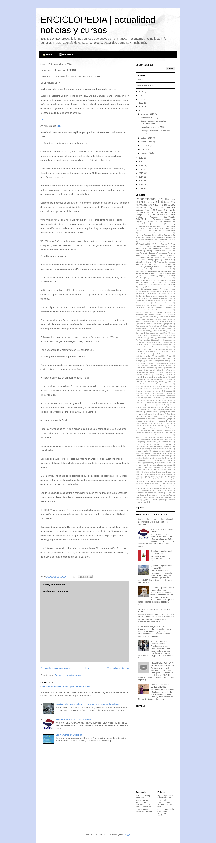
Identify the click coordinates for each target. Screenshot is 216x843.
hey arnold (161, 419)
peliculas (139, 210)
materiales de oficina (154, 235)
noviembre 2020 (148, 117)
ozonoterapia (146, 453)
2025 (141, 91)
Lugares (139, 222)
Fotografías (150, 310)
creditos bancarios (160, 377)
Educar (141, 307)
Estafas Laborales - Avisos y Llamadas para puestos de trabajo (87, 704)
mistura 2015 (170, 446)
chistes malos (161, 363)
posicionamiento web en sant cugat (159, 456)
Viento (170, 338)
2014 (141, 177)
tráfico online (167, 488)
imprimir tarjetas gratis (144, 423)
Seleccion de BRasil (143, 331)
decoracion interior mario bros (147, 386)
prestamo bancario (157, 458)
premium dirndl (141, 458)
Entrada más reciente (55, 668)
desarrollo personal (143, 388)
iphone (148, 267)
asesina (149, 354)
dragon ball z (151, 405)
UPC (144, 338)
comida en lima (155, 230)
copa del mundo (162, 207)
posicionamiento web (166, 273)
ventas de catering (151, 289)
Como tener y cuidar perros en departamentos (162, 588)
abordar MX (168, 342)
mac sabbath (151, 442)
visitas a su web (151, 500)
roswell (163, 469)
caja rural (149, 361)
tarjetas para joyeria (145, 479)
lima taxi (144, 437)
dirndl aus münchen (155, 398)
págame (169, 463)
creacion (159, 375)
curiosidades (141, 207)
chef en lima (160, 251)
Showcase (139, 333)
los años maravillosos (143, 439)
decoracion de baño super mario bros (157, 384)
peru (170, 453)
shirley (138, 472)
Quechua (142, 79)
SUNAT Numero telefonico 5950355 (74, 719)
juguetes (145, 432)
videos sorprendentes (164, 497)
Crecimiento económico (144, 300)
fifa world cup (140, 412)
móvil (140, 449)
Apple (170, 293)
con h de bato (141, 370)
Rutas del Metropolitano (162, 328)
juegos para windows (155, 430)
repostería (156, 467)
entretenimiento (158, 224)
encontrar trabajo (164, 233)
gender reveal (144, 416)
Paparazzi (168, 324)
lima (137, 437)
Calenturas (160, 239)
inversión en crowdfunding (145, 426)
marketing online (142, 269)
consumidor (170, 255)
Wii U (138, 340)
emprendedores (142, 224)
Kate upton (164, 317)
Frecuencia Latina (165, 310)
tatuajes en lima (143, 481)
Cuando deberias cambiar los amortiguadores (153, 122)
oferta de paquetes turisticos (162, 451)
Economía (171, 305)
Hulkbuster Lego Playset (144, 314)
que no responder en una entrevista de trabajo (154, 465)
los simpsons (158, 439)
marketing (171, 224)
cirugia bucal (149, 255)
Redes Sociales (161, 244)
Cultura (156, 205)
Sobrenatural (150, 333)
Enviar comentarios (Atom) (68, 675)
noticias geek (166, 271)
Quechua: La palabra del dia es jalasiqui (155, 519)
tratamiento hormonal (151, 488)
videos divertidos (148, 497)
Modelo (146, 321)
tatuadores (152, 287)
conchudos (152, 370)
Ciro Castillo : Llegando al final (151, 626)
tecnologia (171, 226)
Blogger (127, 834)
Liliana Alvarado (147, 319)
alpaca (138, 349)
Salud (152, 212)
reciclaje (138, 467)
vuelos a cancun (168, 289)
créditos (141, 382)
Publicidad (154, 217)
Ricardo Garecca (142, 328)
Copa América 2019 (151, 298)
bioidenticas (156, 248)
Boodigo (138, 296)
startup (141, 287)
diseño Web (170, 230)
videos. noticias (145, 228)
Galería (138, 312)
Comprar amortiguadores (155, 296)
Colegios (171, 239)
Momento (168, 214)
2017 (141, 165)
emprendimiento (145, 233)
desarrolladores (166, 386)
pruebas (138, 463)
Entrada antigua (118, 668)
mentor (168, 444)
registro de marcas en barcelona (159, 278)
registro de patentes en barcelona (150, 280)
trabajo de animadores (156, 486)
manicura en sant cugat (163, 267)
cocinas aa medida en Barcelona (166, 810)
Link (42, 119)
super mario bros (153, 474)
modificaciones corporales (146, 271)
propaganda (159, 460)
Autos (158, 219)
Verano (152, 338)
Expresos (139, 310)
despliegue (159, 393)
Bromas (156, 214)
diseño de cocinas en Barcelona (153, 400)
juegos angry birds (142, 428)
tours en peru (140, 486)
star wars (161, 472)
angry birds (148, 349)
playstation (139, 456)
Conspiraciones (142, 214)
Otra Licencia (157, 324)
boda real (165, 358)
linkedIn (169, 437)
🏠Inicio (47, 54)
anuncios (139, 351)
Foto (156, 228)
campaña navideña (162, 361)
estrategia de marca (156, 407)
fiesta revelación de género (162, 409)
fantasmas (146, 409)
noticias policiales (142, 451)
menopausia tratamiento (162, 269)
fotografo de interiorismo (160, 264)
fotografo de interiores (144, 262)
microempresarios (142, 446)
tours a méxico (167, 483)
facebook (139, 235)
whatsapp (163, 500)
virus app (139, 500)
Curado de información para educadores (65, 686)
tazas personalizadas (159, 481)
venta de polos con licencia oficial (160, 495)
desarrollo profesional (163, 388)
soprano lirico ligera (167, 284)
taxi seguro (165, 212)
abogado (156, 340)
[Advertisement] (154, 749)
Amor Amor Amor (158, 293)
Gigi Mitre (149, 312)
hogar (170, 419)
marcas (138, 444)
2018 (141, 161)
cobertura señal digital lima (152, 368)
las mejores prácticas (164, 435)
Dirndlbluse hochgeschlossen (146, 305)
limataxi (152, 437)
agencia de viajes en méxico (155, 347)
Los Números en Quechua (69, 735)
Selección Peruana (159, 331)
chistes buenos (149, 253)
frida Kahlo (171, 414)
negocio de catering (143, 237)
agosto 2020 (146, 142)
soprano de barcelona (166, 282)
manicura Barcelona (165, 442)
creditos (148, 377)
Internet (168, 219)
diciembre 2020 (148, 114)
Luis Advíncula (161, 319)
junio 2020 (146, 149)
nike (154, 449)
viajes (138, 497)
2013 (141, 180)
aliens (170, 347)
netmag (147, 449)
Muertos (172, 321)
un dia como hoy (165, 490)
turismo (138, 490)
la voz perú (168, 432)
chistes (151, 363)
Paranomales (140, 326)
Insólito (154, 317)
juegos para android (159, 428)
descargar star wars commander (148, 391)
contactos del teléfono (147, 372)
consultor (171, 370)
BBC (59, 126)
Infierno (145, 317)
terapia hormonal (152, 483)
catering (149, 251)
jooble (170, 426)
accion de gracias (142, 344)
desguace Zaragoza (143, 393)
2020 (141, 110)
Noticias (165, 202)
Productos (140, 217)
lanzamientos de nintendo (145, 435)
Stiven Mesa (162, 333)
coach (138, 368)
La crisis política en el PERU (153, 127)
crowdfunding (157, 379)
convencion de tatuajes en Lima (155, 257)
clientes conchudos (150, 365)
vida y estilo (140, 239)
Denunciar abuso (145, 85)
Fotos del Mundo (165, 802)
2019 (141, 158)
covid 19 (162, 372)
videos (150, 210)
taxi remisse (158, 226)
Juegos (148, 219)
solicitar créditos (149, 472)
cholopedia (163, 253)
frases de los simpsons (156, 414)
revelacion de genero (150, 469)
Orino (148, 324)
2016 (141, 169)
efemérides (162, 405)
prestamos (158, 237)
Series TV (153, 222)
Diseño (162, 305)
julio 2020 (145, 145)
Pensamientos (146, 199)
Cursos (159, 210)
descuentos (168, 391)
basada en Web (142, 248)
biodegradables (160, 356)
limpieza (161, 437)
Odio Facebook (169, 242)
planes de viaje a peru (145, 273)
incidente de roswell (164, 423)
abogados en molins (153, 342)
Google (160, 312)
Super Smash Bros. (152, 335)
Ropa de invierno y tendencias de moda (159, 642)
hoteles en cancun (142, 421)
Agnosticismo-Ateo (142, 293)
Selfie (170, 331)
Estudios (142, 242)
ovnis (137, 453)
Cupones (159, 300)
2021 (141, 107)
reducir (147, 467)
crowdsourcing (170, 379)
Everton (169, 307)
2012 (141, 184)
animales (169, 349)
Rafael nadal (167, 326)
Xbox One (146, 340)
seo (171, 469)
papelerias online (160, 453)
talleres (138, 477)
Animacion (141, 205)
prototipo (169, 460)
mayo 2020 (146, 153)
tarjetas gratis (148, 477)
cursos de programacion (155, 382)
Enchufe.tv (162, 800)
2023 (141, 99)
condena (162, 370)
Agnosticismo (167, 291)
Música (167, 205)
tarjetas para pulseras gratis (165, 479)
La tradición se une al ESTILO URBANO (159, 686)
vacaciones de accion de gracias (149, 493)
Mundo (140, 324)
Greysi (169, 312)
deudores (148, 395)
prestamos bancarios (147, 276)
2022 (141, 103)
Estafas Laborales (155, 307)
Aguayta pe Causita (166, 795)
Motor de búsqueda (159, 321)
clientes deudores (166, 365)
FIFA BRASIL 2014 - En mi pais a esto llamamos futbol (162, 664)
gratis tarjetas (159, 416)
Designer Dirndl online (162, 303)
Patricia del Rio (145, 244)
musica (169, 235)
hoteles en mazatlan (158, 421)
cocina (159, 255)
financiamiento (153, 412)
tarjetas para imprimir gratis (165, 477)
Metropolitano (148, 202)
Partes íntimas (154, 326)
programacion (144, 226)
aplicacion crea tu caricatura (157, 351)
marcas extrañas (153, 444)
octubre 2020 (147, 138)
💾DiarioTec (66, 54)
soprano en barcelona (147, 284)
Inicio (88, 668)
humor (170, 421)
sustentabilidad (167, 474)
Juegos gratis (154, 242)
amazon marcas (152, 246)
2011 (141, 188)
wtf (140, 291)
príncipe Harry (149, 463)
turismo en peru (150, 490)
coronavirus (167, 260)
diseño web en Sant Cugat (156, 402)
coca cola (168, 368)
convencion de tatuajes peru (147, 260)
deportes (167, 222)
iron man (161, 426)
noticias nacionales (165, 449)
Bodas (150, 239)
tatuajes (169, 237)
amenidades (167, 246)
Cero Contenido (164, 798)
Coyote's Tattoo (166, 298)
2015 (141, 173)
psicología (160, 463)
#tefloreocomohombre (152, 291)
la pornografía (156, 432)
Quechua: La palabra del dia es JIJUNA (161, 552)
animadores (159, 349)
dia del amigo (159, 395)
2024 (141, 95)
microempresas (157, 446)
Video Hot (161, 338)
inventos (139, 267)
